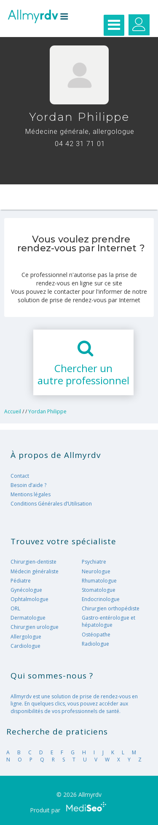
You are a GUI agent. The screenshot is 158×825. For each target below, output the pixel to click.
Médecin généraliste (35, 571)
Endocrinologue (101, 599)
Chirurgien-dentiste (33, 561)
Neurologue (96, 571)
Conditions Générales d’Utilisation (51, 503)
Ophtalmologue (29, 599)
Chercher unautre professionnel (83, 374)
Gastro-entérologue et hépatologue (108, 621)
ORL (15, 608)
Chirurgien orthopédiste (110, 608)
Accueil (12, 411)
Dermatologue (28, 617)
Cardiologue (25, 645)
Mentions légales (31, 494)
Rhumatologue (99, 580)
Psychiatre (94, 561)
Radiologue (95, 643)
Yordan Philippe (47, 411)
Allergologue (26, 636)
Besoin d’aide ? (28, 485)
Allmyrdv (38, 19)
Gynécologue (26, 589)
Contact (20, 475)
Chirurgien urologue (35, 627)
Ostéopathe (96, 634)
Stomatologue (98, 589)
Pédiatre (21, 580)
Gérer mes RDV (139, 24)
